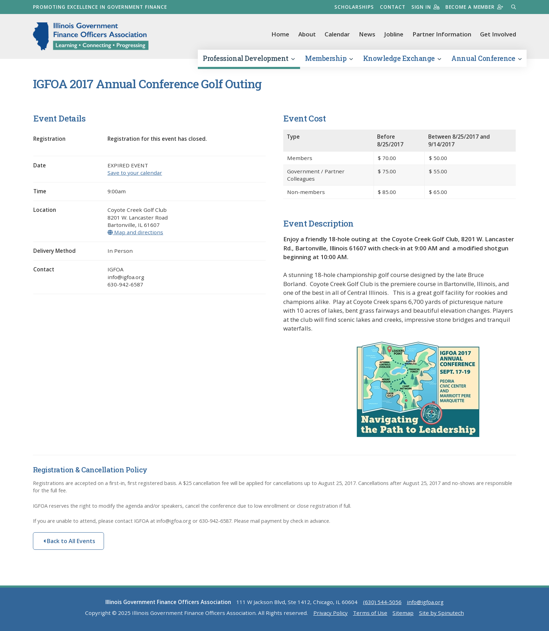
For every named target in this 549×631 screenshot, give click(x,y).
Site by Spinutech (441, 613)
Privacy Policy (330, 613)
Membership (329, 59)
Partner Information (441, 34)
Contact (391, 7)
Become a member (474, 7)
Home (280, 34)
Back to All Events (69, 542)
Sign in (424, 7)
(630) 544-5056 (382, 602)
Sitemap (403, 613)
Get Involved (498, 34)
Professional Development (248, 59)
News (367, 34)
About (307, 34)
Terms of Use (370, 613)
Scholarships (353, 7)
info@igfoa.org (425, 602)
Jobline (393, 34)
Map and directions (135, 232)
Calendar (337, 34)
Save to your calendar (134, 173)
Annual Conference (486, 59)
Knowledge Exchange (402, 59)
